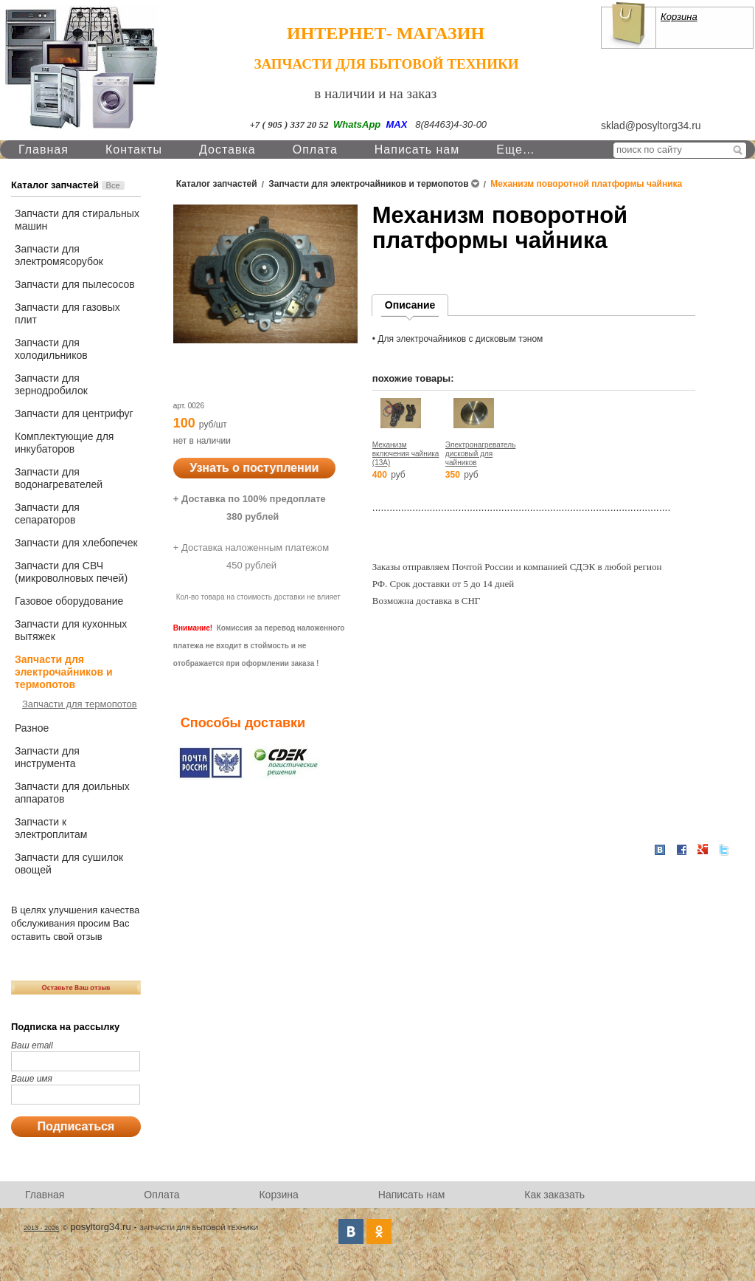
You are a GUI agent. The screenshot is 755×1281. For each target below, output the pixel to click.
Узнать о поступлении (254, 467)
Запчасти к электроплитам (51, 828)
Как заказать (554, 1195)
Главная (43, 149)
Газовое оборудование (69, 601)
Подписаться (76, 1126)
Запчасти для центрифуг (74, 413)
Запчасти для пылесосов (75, 284)
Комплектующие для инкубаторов (64, 442)
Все (113, 185)
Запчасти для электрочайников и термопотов (64, 671)
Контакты (133, 149)
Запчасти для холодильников (51, 349)
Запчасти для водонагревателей (58, 478)
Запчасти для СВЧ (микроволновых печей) (71, 572)
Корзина (679, 16)
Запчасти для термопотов (79, 704)
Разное (32, 728)
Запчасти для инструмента (47, 757)
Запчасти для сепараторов (47, 513)
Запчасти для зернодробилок (51, 384)
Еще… (515, 149)
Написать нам (417, 149)
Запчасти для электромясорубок (59, 255)
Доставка (227, 149)
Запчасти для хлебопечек (76, 543)
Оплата (315, 149)
